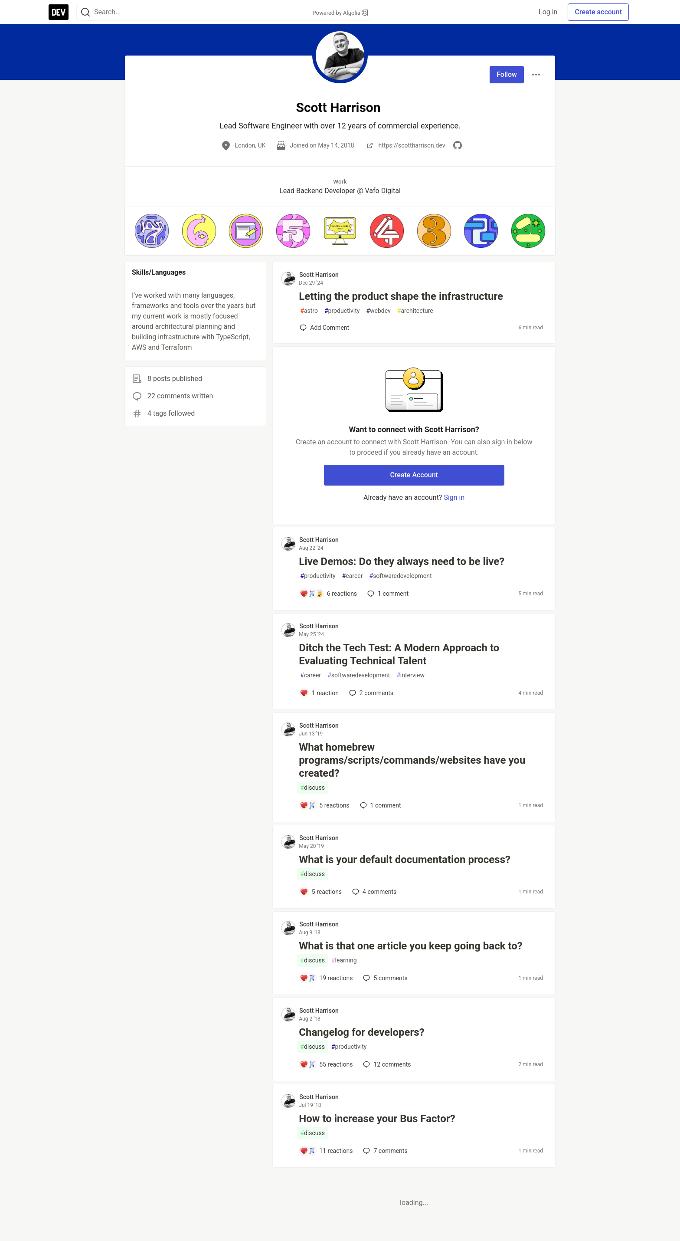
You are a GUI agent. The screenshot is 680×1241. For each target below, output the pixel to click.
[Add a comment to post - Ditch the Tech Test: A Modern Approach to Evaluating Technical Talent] (319, 693)
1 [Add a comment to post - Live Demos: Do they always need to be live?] (387, 593)
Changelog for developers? (361, 1032)
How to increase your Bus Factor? (377, 1119)
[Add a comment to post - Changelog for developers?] (326, 1064)
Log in (548, 12)
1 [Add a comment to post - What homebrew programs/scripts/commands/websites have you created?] (379, 805)
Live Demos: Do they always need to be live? (401, 561)
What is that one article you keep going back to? (410, 946)
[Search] (85, 12)
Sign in (454, 497)
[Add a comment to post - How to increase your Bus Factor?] (326, 1151)
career (352, 576)
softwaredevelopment (400, 576)
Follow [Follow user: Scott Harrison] (507, 74)
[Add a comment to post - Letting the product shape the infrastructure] (324, 328)
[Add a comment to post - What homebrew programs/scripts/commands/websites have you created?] (324, 805)
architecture (415, 310)
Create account (598, 12)
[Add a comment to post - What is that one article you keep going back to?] (326, 978)
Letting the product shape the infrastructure (401, 296)
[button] (152, 230)
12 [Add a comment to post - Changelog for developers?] (386, 1064)
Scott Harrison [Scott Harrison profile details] (318, 274)
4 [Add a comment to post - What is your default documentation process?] (373, 891)
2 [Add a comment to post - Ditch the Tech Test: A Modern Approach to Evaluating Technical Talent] (370, 693)
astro (309, 310)
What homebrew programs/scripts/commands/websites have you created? (412, 760)
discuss (312, 787)
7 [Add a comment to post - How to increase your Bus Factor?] (384, 1151)
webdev (378, 310)
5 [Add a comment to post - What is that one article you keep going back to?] (384, 978)
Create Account (414, 475)
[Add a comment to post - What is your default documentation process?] (320, 892)
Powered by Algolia (340, 13)
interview (410, 675)
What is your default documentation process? (404, 860)
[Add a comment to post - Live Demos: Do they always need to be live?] (328, 593)
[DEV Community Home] (58, 12)
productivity (342, 310)
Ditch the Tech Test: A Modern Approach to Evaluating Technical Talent (399, 654)
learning (344, 960)
